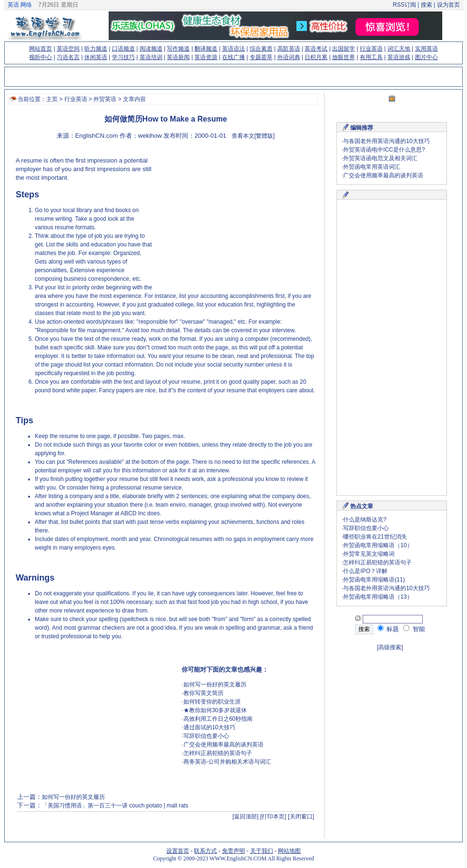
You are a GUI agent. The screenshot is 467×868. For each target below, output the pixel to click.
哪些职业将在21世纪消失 (374, 536)
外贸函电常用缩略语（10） (377, 545)
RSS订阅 (404, 4)
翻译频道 (205, 48)
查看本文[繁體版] (253, 136)
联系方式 (205, 851)
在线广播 (233, 57)
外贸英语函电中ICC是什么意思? (384, 149)
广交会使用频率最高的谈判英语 (223, 744)
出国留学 (343, 48)
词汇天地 (398, 48)
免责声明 (233, 851)
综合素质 (261, 48)
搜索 (426, 4)
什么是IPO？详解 (365, 571)
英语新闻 (178, 57)
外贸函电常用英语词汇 (371, 166)
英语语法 (233, 48)
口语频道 (123, 48)
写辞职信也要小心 (206, 736)
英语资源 (205, 57)
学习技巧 (123, 57)
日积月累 (316, 57)
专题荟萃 (261, 57)
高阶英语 (288, 48)
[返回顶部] (246, 816)
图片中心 (426, 57)
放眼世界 (343, 57)
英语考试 (316, 48)
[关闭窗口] (301, 816)
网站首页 (40, 48)
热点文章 (361, 506)
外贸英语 (104, 99)
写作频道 (178, 48)
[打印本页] (273, 816)
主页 (52, 99)
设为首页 (448, 4)
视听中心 (40, 57)
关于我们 (261, 851)
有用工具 (371, 57)
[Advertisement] (233, 217)
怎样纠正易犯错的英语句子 (217, 753)
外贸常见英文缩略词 (369, 554)
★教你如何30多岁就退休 (215, 710)
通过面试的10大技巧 (209, 727)
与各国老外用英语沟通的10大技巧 (386, 141)
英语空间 (68, 48)
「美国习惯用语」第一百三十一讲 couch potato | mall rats (115, 805)
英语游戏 (398, 57)
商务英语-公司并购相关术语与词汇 (227, 761)
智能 (414, 629)
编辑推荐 (361, 127)
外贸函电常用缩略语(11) (374, 579)
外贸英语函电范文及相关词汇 (380, 158)
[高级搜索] (390, 647)
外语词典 (288, 57)
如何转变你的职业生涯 (212, 701)
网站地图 (289, 851)
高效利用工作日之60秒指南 (218, 718)
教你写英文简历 (203, 693)
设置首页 (177, 851)
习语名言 (68, 57)
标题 (388, 629)
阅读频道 (151, 48)
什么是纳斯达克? (364, 519)
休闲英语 (95, 57)
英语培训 (151, 57)
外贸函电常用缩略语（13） (377, 596)
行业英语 (371, 48)
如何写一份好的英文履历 (214, 684)
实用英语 (426, 48)
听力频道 (95, 48)
